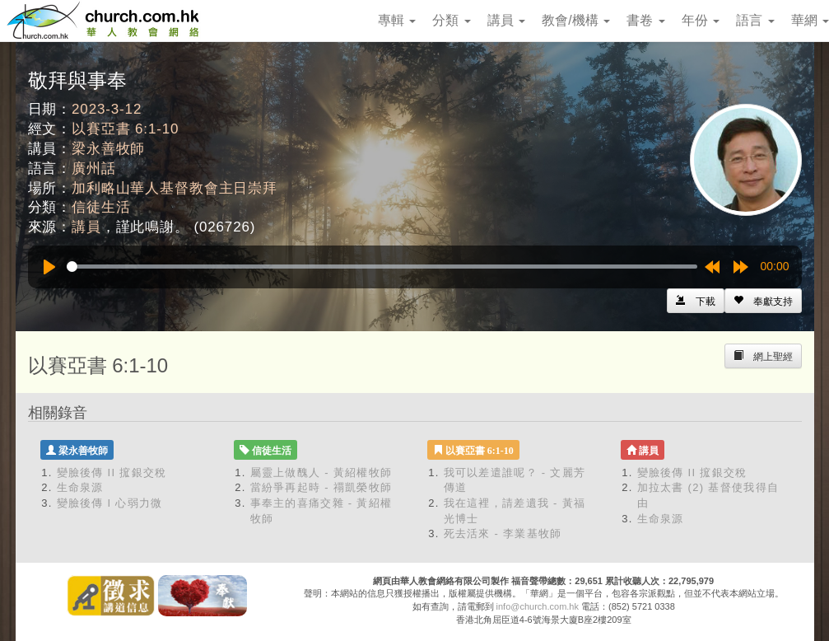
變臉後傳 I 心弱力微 (110, 503)
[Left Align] (763, 300)
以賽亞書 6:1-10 (125, 129)
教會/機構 (576, 20)
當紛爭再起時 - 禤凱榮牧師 (321, 487)
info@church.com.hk (537, 606)
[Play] (49, 267)
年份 (701, 20)
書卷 (645, 20)
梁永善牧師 (108, 149)
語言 (755, 20)
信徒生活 (101, 207)
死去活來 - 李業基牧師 (503, 533)
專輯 (397, 20)
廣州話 (94, 168)
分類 (451, 20)
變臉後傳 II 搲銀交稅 (112, 472)
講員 (506, 20)
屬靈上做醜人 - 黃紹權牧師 (321, 472)
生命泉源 (80, 487)
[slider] (382, 266)
